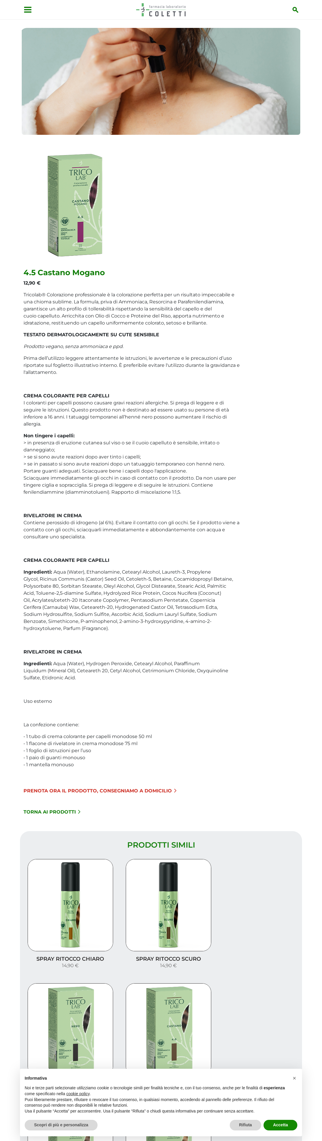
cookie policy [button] (78, 1093)
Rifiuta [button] (245, 1124)
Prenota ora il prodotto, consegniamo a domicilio (194, 692)
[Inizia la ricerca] (297, 10)
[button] (294, 1078)
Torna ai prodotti (146, 713)
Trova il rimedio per (270, 1059)
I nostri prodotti (274, 1049)
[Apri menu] (26, 9)
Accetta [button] (280, 1124)
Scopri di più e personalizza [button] (61, 1124)
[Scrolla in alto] (308, 1111)
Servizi (288, 1040)
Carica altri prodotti (161, 970)
